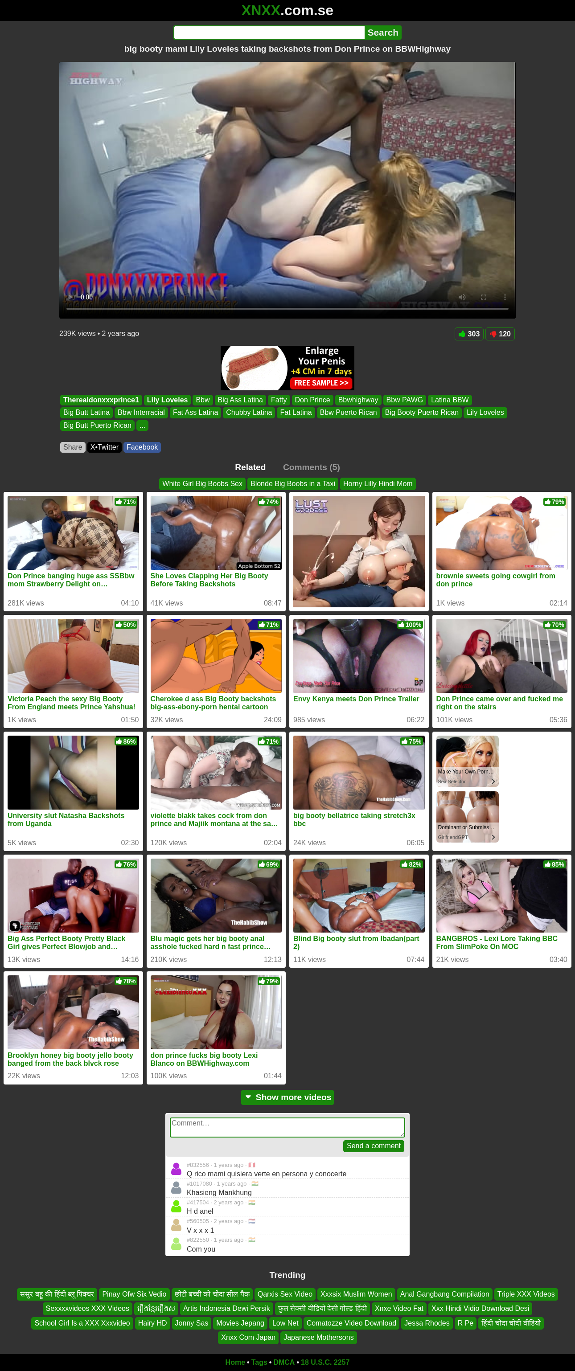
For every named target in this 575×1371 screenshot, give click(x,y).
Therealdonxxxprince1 (101, 400)
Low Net (285, 1323)
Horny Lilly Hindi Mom (378, 483)
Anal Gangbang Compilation (444, 1294)
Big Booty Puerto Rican (422, 413)
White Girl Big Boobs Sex (202, 483)
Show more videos (288, 1097)
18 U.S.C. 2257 (325, 1362)
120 (500, 334)
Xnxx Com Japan (248, 1337)
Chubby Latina (249, 413)
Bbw (202, 400)
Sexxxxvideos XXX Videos (87, 1308)
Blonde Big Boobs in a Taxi (293, 483)
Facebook (142, 447)
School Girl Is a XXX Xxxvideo (82, 1323)
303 (469, 334)
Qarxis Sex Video (285, 1294)
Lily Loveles (167, 400)
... (142, 425)
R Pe (466, 1323)
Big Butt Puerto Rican (97, 425)
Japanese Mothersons (318, 1337)
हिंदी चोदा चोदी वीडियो (510, 1323)
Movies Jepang (240, 1323)
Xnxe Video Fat (399, 1308)
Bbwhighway (358, 400)
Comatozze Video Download (352, 1323)
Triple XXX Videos (526, 1294)
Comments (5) (311, 467)
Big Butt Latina (86, 413)
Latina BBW (449, 400)
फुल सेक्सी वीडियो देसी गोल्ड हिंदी (322, 1308)
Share (72, 447)
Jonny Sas (192, 1323)
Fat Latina (296, 413)
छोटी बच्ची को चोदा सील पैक (212, 1294)
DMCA (284, 1362)
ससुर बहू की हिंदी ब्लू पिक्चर (57, 1294)
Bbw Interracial (141, 413)
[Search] (269, 32)
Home (235, 1362)
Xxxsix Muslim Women (356, 1294)
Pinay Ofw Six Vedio (134, 1294)
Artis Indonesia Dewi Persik (226, 1308)
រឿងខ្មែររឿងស (156, 1308)
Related (250, 467)
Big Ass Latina (240, 400)
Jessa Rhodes (426, 1323)
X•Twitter (104, 447)
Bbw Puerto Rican (348, 413)
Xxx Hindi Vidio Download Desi (480, 1308)
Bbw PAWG (404, 400)
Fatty (279, 400)
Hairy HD (152, 1323)
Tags (259, 1362)
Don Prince (312, 400)
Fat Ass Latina (195, 413)
